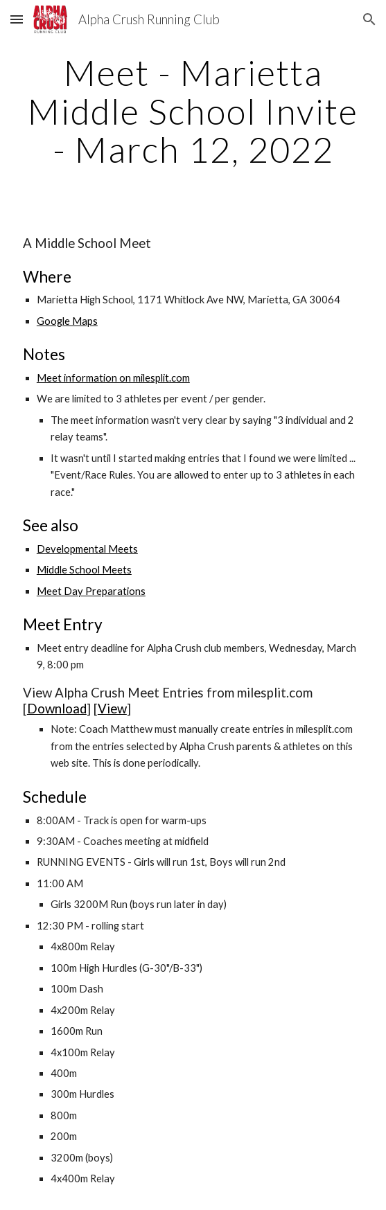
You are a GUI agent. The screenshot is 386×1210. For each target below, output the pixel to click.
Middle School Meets (84, 570)
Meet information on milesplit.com (113, 378)
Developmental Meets (87, 549)
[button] (16, 19)
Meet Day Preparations (91, 591)
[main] (193, 111)
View (112, 708)
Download (57, 708)
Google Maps (67, 321)
